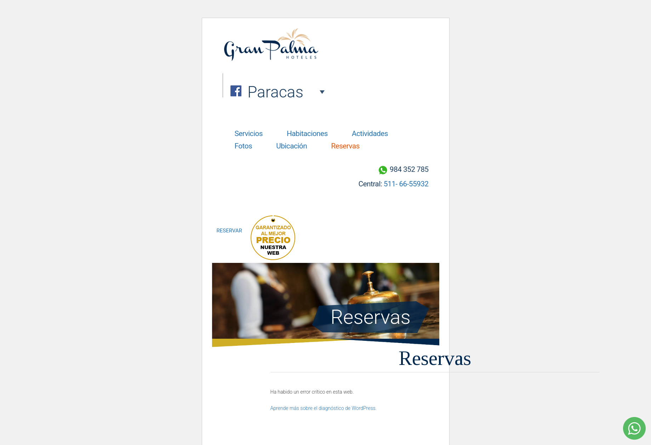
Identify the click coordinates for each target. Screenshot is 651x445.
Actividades (370, 133)
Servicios (249, 133)
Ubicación (291, 146)
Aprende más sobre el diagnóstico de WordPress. (323, 408)
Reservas (345, 146)
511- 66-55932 (406, 184)
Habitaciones (307, 133)
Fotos (243, 146)
